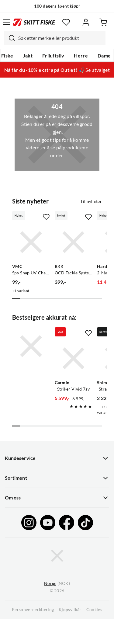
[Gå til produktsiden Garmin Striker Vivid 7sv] (73, 358)
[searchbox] (60, 38)
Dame (104, 55)
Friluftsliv (53, 55)
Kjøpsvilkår (70, 609)
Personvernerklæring (33, 609)
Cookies (94, 609)
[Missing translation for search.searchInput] (9, 38)
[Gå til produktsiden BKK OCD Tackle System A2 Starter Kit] (73, 242)
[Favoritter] (66, 22)
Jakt (28, 55)
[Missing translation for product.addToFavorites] (46, 217)
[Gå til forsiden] (34, 22)
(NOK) (57, 583)
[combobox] (54, 38)
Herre (81, 55)
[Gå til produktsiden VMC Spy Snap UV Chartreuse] (31, 242)
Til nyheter (91, 201)
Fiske (7, 55)
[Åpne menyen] (6, 22)
